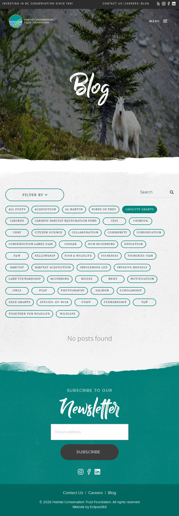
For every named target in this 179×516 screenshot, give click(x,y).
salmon (102, 290)
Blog (112, 492)
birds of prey (104, 209)
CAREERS (132, 3)
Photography (73, 290)
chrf (17, 232)
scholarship (131, 290)
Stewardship (115, 302)
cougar (70, 244)
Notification (142, 279)
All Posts (17, 209)
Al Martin (74, 209)
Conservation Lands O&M (31, 244)
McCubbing (59, 279)
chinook (140, 221)
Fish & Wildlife (78, 256)
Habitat (17, 267)
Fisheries (109, 256)
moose (87, 279)
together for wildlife (29, 314)
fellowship (45, 256)
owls (17, 290)
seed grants (20, 302)
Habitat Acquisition (53, 267)
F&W (17, 256)
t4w (144, 302)
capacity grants (139, 209)
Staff (86, 302)
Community (117, 232)
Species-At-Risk (54, 302)
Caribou (17, 221)
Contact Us (73, 492)
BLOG (145, 3)
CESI (114, 221)
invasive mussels (132, 267)
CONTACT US (112, 3)
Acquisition (45, 209)
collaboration (85, 232)
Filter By (34, 195)
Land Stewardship (25, 279)
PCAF (43, 290)
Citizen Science (48, 232)
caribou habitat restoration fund (66, 221)
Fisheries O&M (140, 256)
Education (133, 244)
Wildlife (68, 314)
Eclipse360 (98, 507)
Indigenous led (94, 267)
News (112, 279)
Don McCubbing (101, 244)
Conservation (149, 232)
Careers (95, 492)
